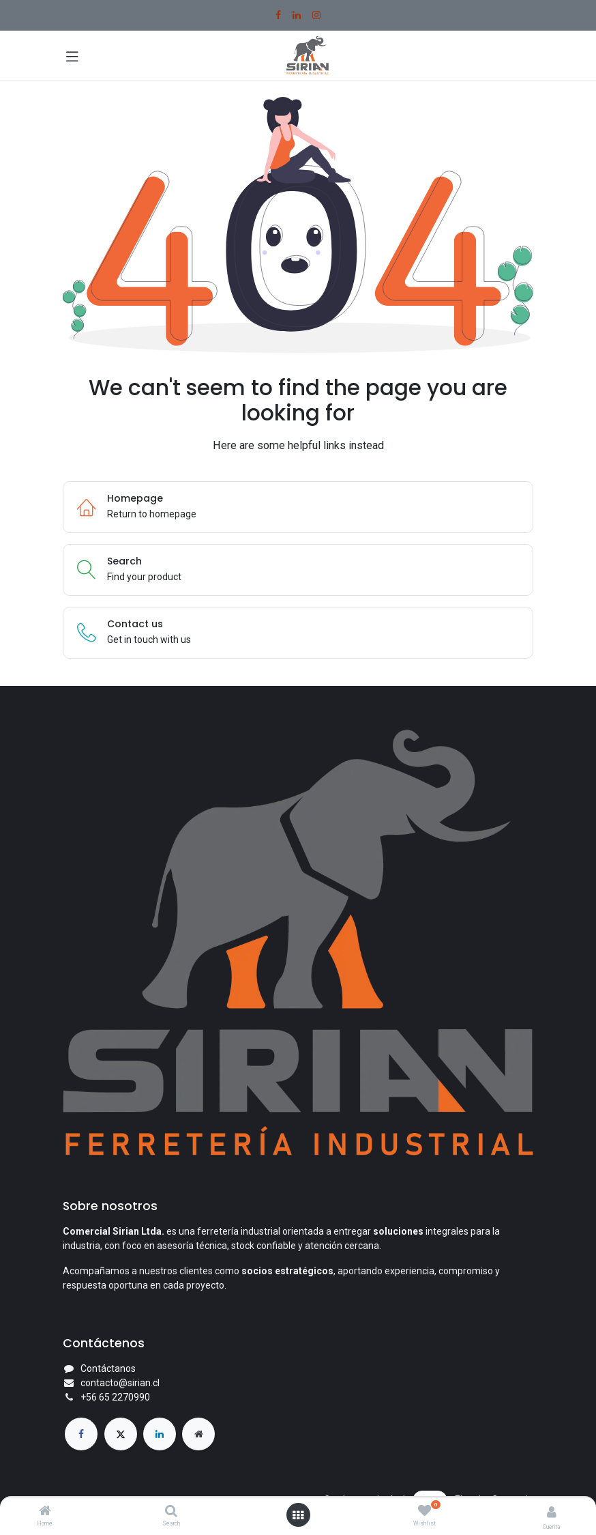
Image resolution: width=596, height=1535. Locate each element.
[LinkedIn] (296, 15)
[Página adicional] (198, 1434)
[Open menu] (298, 1515)
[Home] (45, 1511)
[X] (120, 1434)
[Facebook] (278, 15)
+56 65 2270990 (115, 1397)
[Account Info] (551, 1512)
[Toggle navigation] (72, 55)
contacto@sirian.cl (120, 1382)
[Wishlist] (424, 1511)
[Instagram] (316, 15)
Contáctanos (108, 1368)
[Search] (171, 1511)
